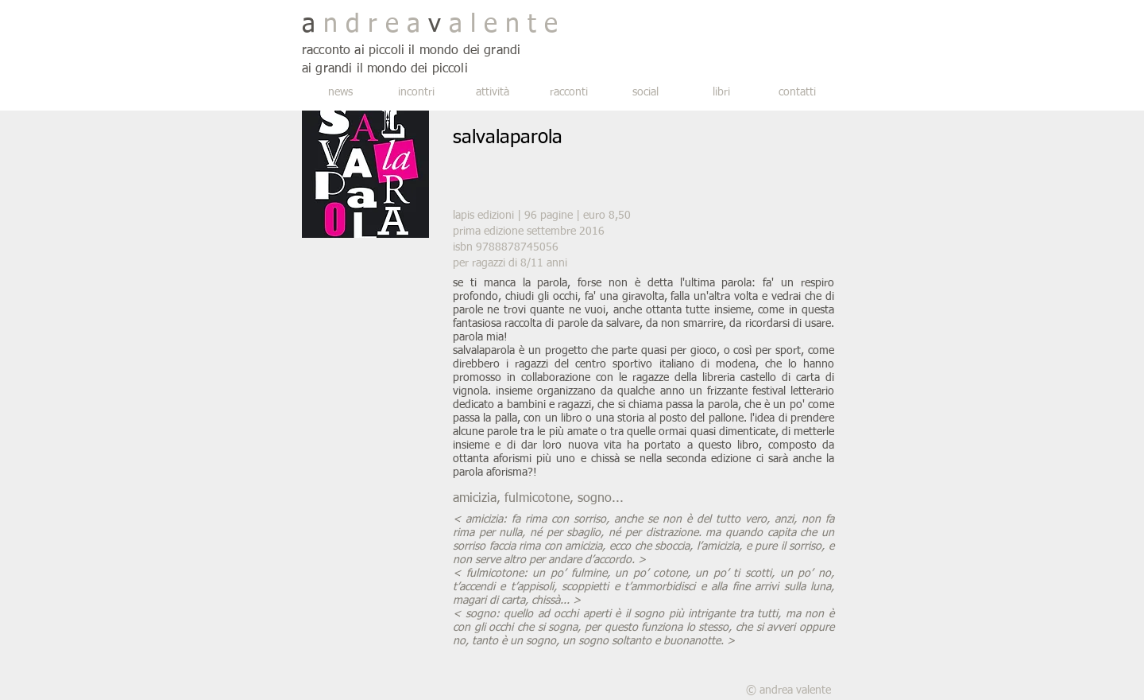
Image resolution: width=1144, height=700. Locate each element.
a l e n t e (499, 24)
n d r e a (371, 24)
